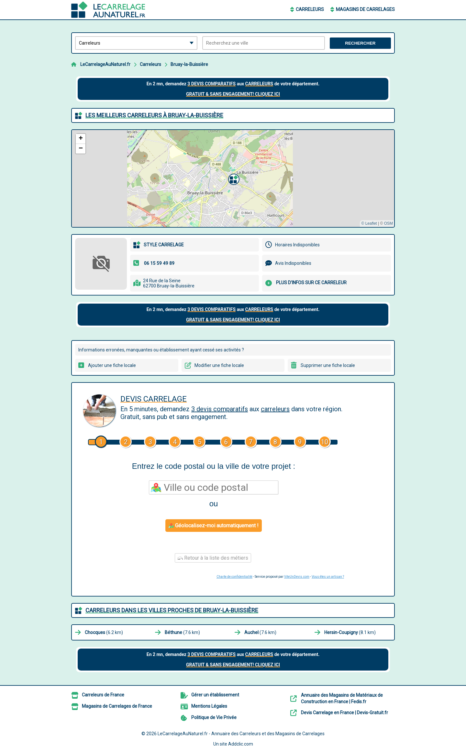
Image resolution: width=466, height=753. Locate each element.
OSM (388, 223)
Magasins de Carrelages (365, 9)
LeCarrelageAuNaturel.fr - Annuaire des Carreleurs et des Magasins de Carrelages (241, 733)
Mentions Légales (209, 706)
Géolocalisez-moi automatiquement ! (214, 525)
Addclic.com (240, 744)
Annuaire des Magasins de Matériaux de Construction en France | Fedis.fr (342, 698)
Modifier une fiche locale (219, 365)
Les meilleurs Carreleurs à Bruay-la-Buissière (154, 115)
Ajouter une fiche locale (112, 365)
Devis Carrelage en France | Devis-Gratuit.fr (344, 712)
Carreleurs (310, 9)
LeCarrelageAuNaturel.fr (105, 64)
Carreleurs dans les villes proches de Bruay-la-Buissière (171, 610)
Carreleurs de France (103, 694)
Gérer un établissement (215, 694)
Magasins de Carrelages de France (117, 706)
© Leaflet (369, 223)
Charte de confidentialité (234, 576)
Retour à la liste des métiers (213, 558)
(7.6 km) (182, 632)
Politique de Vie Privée (214, 717)
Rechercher (360, 43)
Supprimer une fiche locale (328, 365)
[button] (233, 178)
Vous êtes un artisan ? (328, 576)
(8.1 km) (350, 632)
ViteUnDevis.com (296, 576)
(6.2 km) (104, 632)
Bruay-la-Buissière (189, 64)
